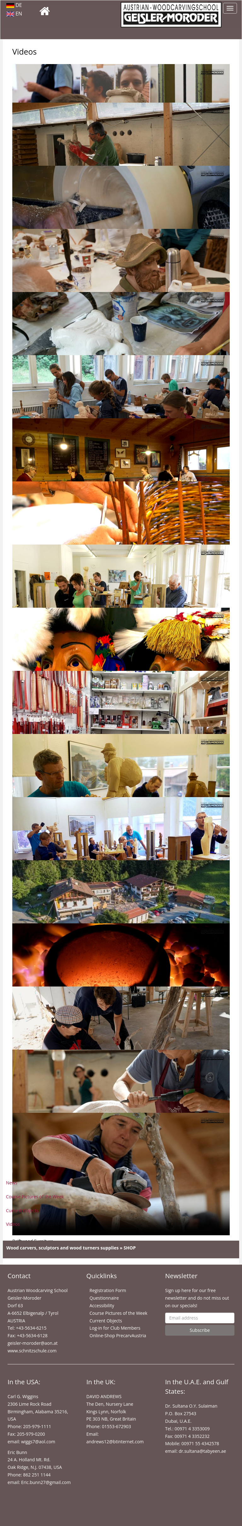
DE (14, 5)
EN (14, 13)
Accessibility (101, 1305)
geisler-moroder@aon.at (33, 1343)
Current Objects (22, 1210)
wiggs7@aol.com (38, 1442)
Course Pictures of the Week (35, 1197)
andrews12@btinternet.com (115, 1442)
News (11, 1183)
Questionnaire (104, 1298)
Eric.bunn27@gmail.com (46, 1482)
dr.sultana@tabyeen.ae (202, 1451)
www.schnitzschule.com (32, 1351)
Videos (13, 1224)
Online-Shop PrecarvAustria (117, 1335)
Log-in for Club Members (114, 1328)
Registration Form (107, 1290)
